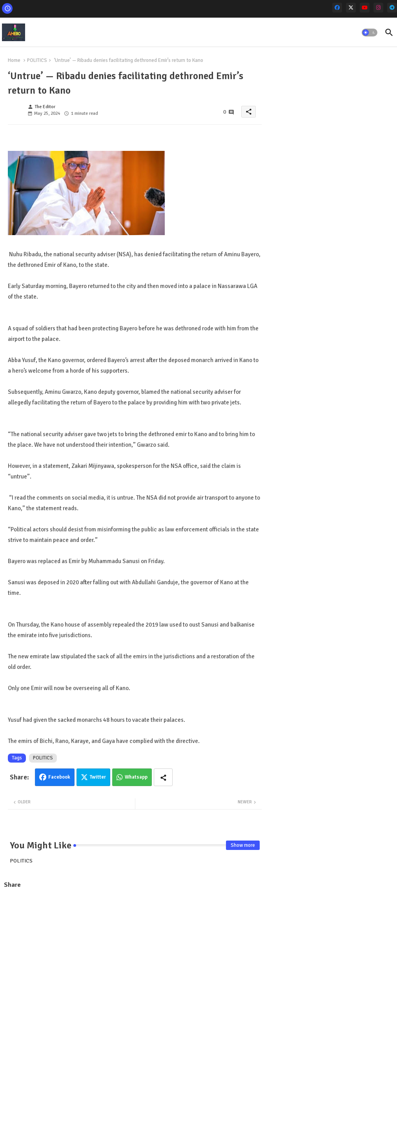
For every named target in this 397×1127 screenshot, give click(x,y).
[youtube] (365, 8)
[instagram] (378, 8)
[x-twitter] (351, 8)
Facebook (59, 777)
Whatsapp (136, 777)
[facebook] (337, 8)
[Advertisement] (135, 952)
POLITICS (37, 60)
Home (14, 60)
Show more (243, 845)
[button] (369, 32)
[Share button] (163, 777)
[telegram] (392, 8)
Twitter (98, 777)
